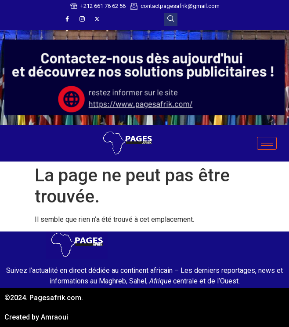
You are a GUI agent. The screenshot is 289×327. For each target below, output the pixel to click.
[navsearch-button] (170, 19)
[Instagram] (82, 19)
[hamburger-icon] (267, 143)
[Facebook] (67, 19)
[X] (97, 19)
